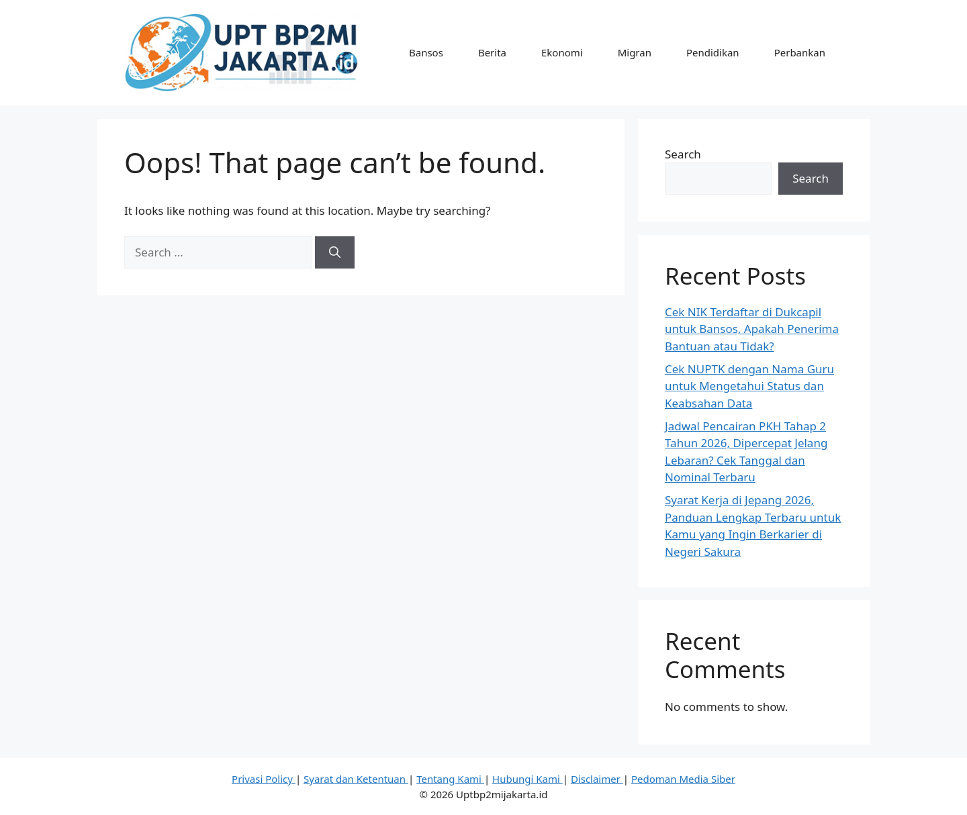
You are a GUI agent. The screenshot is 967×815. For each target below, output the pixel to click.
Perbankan (799, 52)
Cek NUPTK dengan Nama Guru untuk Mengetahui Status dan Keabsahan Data (749, 386)
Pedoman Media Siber (683, 778)
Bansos (426, 52)
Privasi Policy (263, 778)
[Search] (335, 252)
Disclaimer (597, 778)
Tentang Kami (450, 778)
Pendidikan (712, 52)
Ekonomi (562, 52)
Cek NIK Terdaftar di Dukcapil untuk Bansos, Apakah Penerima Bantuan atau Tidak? (752, 329)
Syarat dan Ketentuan (356, 778)
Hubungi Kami (527, 778)
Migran (634, 52)
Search (683, 154)
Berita (492, 52)
